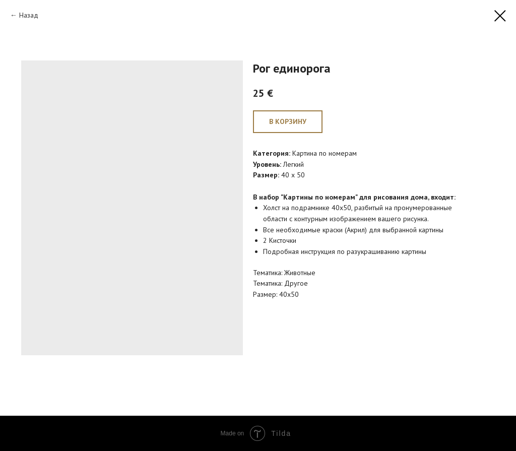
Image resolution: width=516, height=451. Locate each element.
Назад (28, 15)
